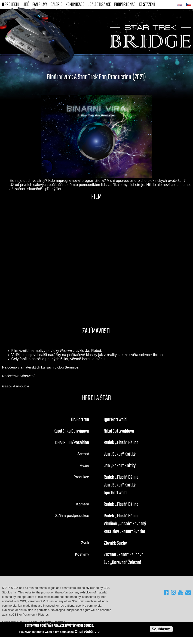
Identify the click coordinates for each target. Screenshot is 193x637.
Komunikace (75, 5)
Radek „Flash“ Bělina (121, 443)
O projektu (10, 5)
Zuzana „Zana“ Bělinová (124, 555)
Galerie (56, 5)
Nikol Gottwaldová (119, 431)
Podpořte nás (124, 5)
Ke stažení (147, 5)
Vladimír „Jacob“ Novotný (125, 524)
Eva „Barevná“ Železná (122, 562)
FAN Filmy (39, 5)
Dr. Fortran (80, 420)
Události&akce (99, 5)
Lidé (26, 5)
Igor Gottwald (115, 420)
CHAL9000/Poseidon (72, 443)
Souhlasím (161, 629)
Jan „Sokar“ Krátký (120, 454)
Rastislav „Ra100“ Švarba (124, 532)
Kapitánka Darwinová (71, 431)
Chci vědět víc (87, 632)
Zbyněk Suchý (115, 543)
